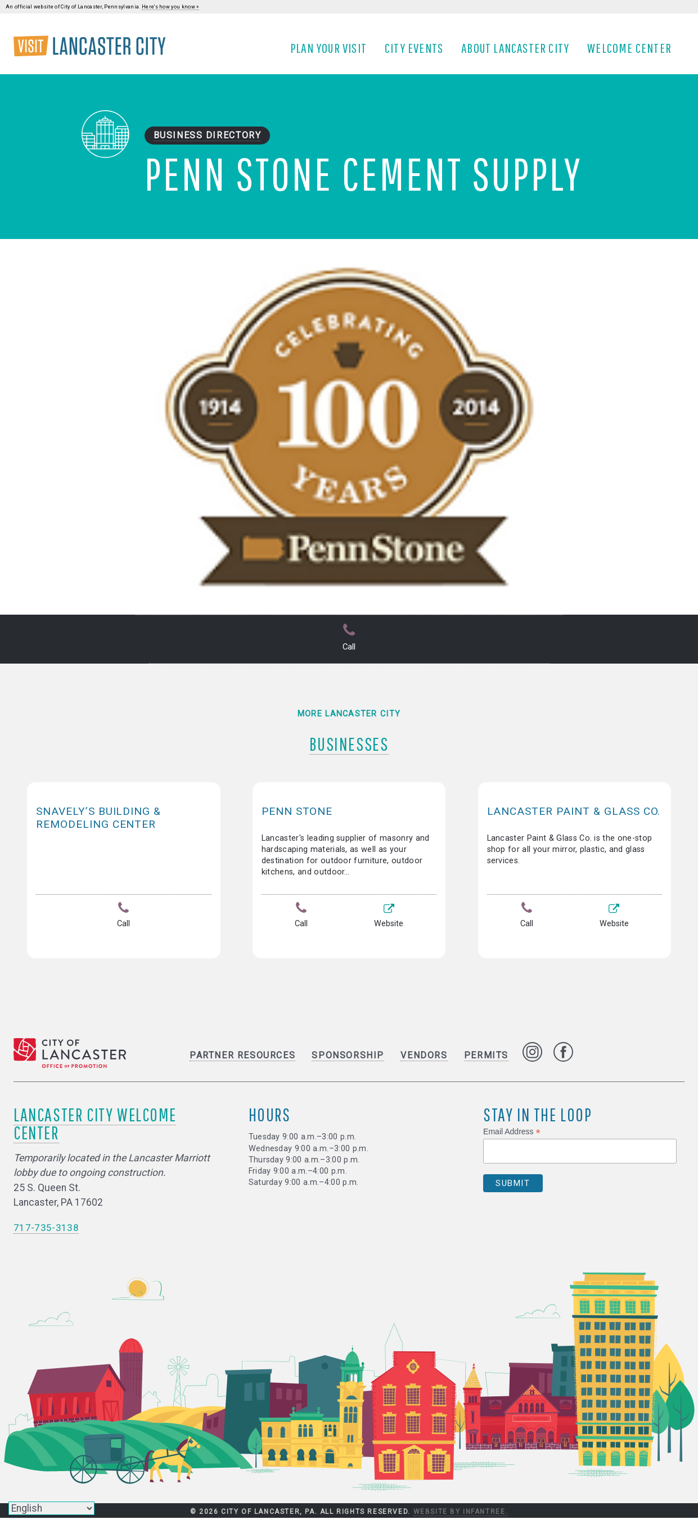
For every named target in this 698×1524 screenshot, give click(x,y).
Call (349, 647)
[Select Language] (51, 1508)
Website (388, 925)
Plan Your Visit (332, 52)
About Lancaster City (519, 52)
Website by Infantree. (460, 1518)
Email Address (512, 1138)
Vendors (423, 1061)
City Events (418, 52)
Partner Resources (242, 1061)
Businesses (349, 746)
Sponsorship (348, 1061)
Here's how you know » (170, 7)
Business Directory (208, 143)
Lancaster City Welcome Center (94, 1129)
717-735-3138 (46, 1233)
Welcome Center (633, 52)
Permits (486, 1061)
